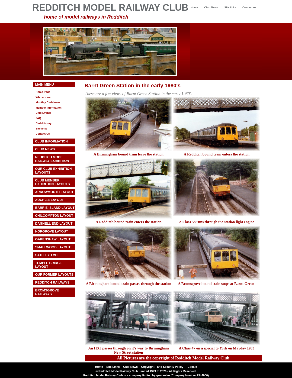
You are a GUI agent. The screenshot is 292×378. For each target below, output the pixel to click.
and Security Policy (170, 366)
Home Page (43, 91)
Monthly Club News (48, 102)
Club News (211, 7)
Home (194, 7)
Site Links (113, 366)
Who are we (43, 97)
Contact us (249, 7)
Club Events (43, 112)
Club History (44, 123)
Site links (230, 7)
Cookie (192, 366)
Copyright (148, 366)
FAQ (38, 118)
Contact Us (43, 133)
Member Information (49, 107)
